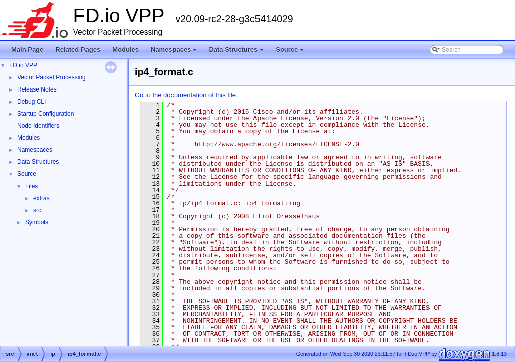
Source (290, 52)
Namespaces (175, 52)
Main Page (27, 49)
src (37, 210)
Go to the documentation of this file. (186, 95)
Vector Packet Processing (51, 77)
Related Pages (77, 49)
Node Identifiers (38, 125)
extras (41, 198)
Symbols (36, 222)
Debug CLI (31, 101)
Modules (125, 49)
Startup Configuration (45, 113)
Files (31, 186)
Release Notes (37, 89)
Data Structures (237, 52)
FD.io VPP (23, 65)
